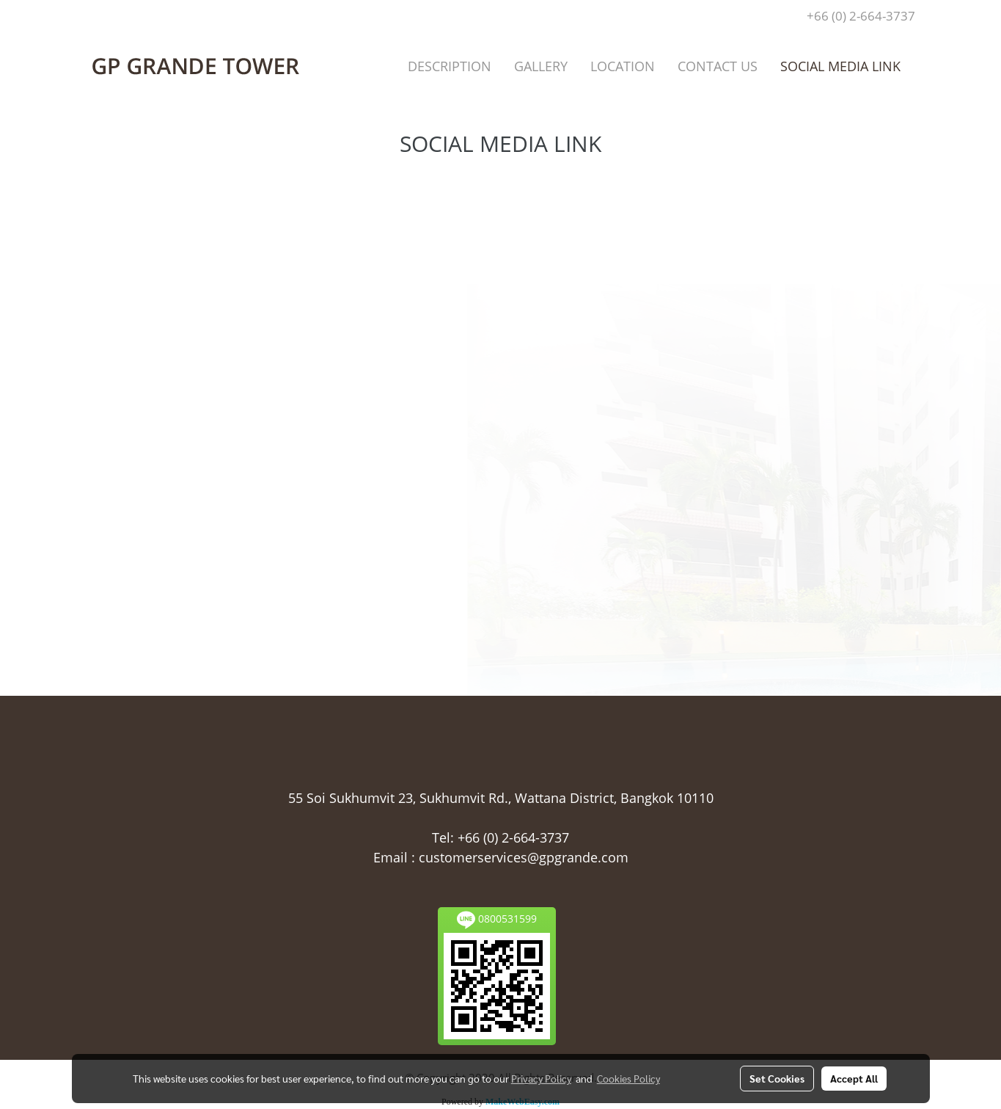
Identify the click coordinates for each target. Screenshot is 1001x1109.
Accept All (854, 1078)
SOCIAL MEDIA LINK (840, 66)
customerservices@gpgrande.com (523, 857)
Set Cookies (776, 1078)
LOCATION (622, 66)
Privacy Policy (541, 1078)
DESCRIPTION (449, 66)
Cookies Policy (628, 1078)
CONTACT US (718, 66)
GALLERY (541, 66)
